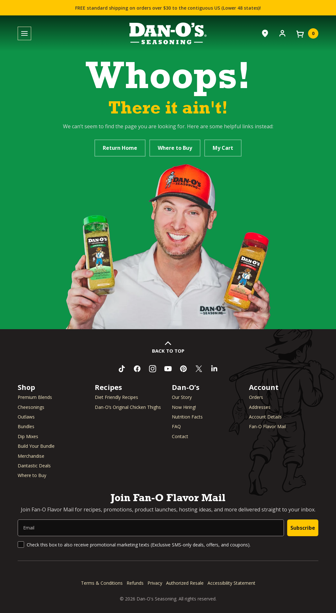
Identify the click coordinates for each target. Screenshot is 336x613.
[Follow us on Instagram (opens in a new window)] (152, 369)
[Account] (282, 33)
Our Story (182, 397)
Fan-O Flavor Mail (267, 426)
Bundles (26, 426)
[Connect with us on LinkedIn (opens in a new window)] (214, 369)
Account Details (265, 417)
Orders (256, 397)
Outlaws (26, 417)
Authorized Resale (185, 583)
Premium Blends (35, 397)
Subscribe (302, 527)
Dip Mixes (28, 436)
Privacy (154, 583)
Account (264, 387)
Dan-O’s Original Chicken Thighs (128, 407)
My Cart (223, 147)
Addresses (259, 407)
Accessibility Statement (231, 583)
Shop (26, 387)
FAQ (176, 426)
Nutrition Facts (187, 417)
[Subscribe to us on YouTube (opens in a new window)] (168, 369)
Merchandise (31, 456)
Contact (180, 436)
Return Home (120, 147)
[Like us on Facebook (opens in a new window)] (137, 369)
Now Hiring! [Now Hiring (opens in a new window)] (184, 407)
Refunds (135, 583)
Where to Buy (175, 147)
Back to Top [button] (168, 350)
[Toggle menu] (24, 34)
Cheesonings (31, 407)
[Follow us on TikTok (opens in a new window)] (122, 369)
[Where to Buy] (265, 33)
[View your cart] (306, 33)
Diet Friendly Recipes (116, 397)
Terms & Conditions (102, 583)
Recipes (108, 387)
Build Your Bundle (36, 446)
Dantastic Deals (34, 466)
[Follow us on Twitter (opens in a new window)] (199, 369)
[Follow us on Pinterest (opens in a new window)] (183, 369)
